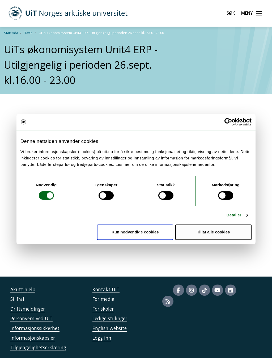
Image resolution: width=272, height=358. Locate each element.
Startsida (11, 32)
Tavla (28, 32)
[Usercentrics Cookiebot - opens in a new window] (228, 122)
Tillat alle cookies (213, 232)
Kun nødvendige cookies (135, 232)
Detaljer (234, 215)
